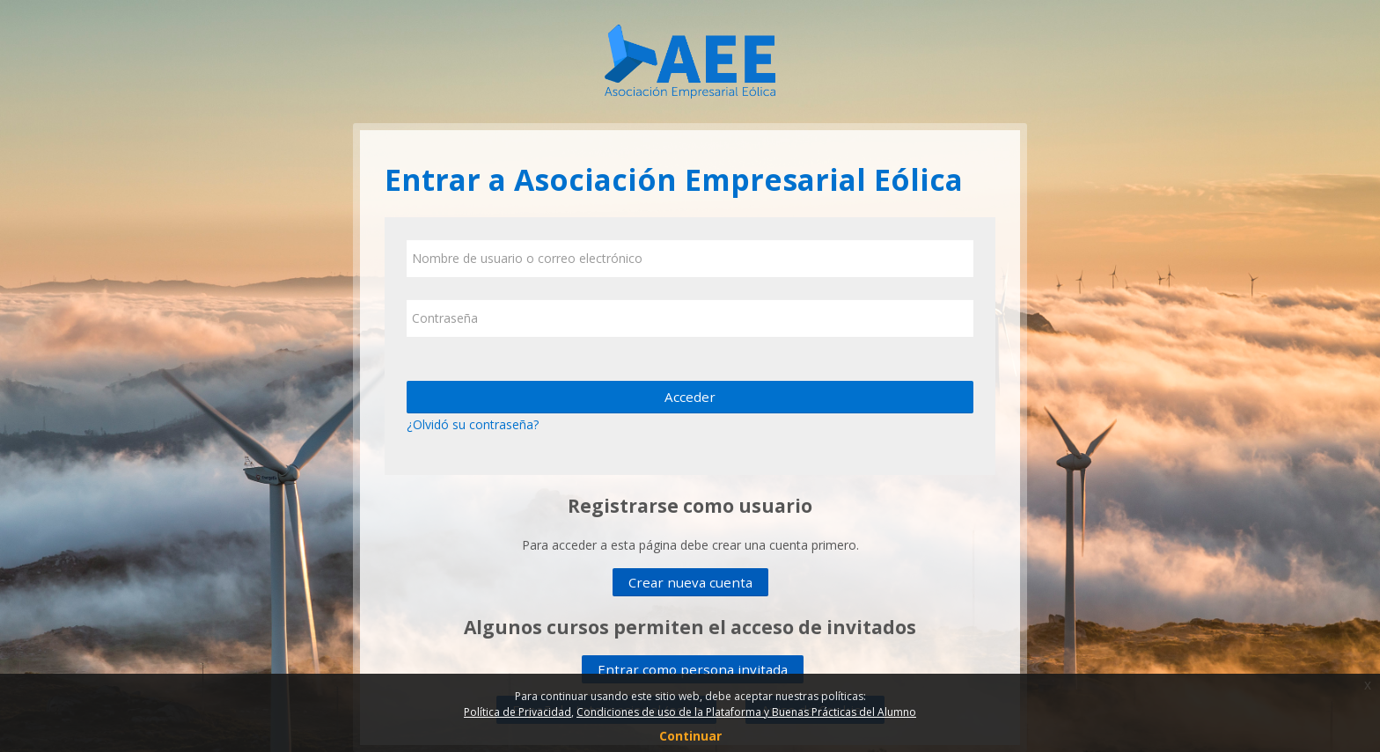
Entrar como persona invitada (693, 669)
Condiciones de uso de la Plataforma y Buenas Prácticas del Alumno (746, 712)
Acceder (690, 396)
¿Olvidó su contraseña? (473, 424)
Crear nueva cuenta (690, 582)
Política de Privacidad (517, 712)
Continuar (690, 735)
